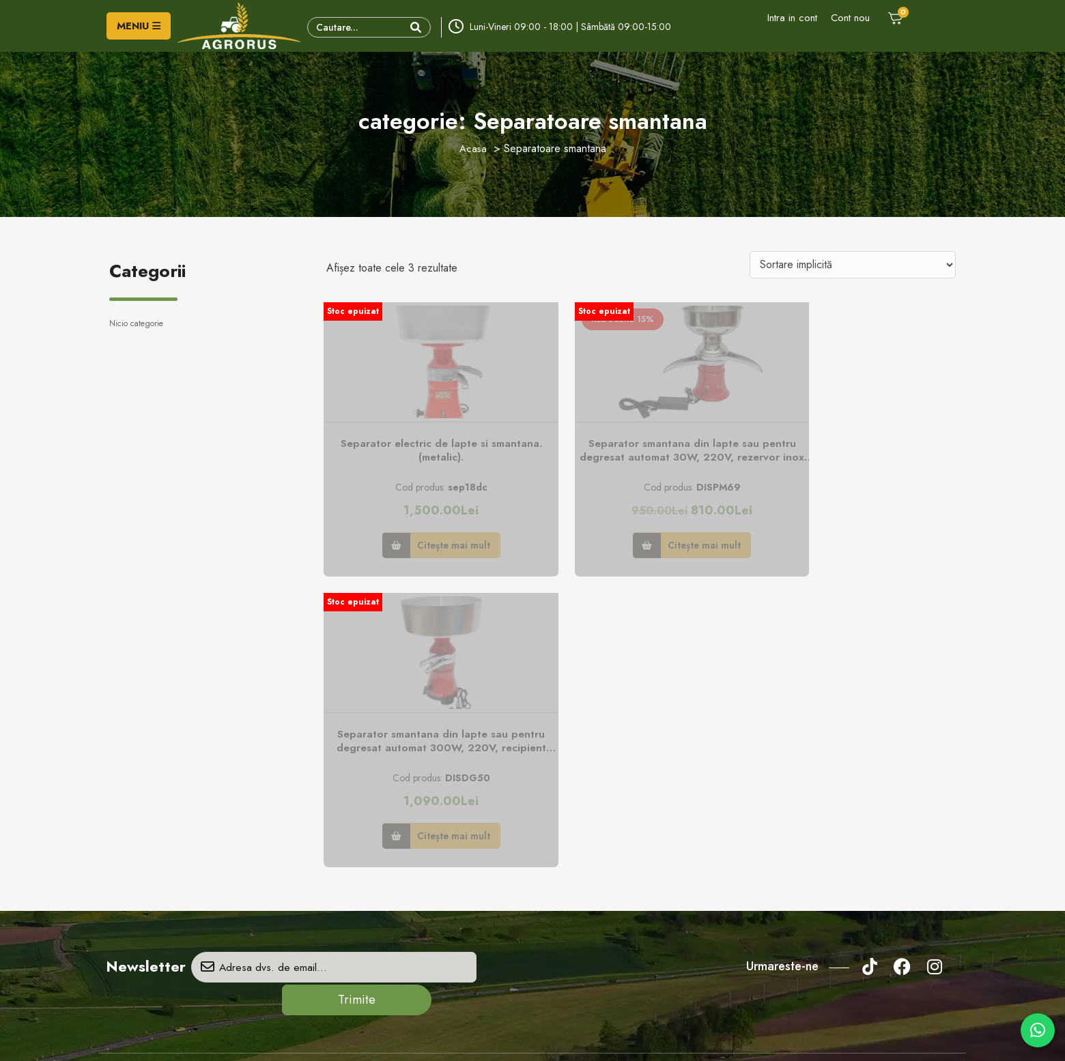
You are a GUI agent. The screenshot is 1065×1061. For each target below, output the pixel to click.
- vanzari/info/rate (191, 901)
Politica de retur (574, 901)
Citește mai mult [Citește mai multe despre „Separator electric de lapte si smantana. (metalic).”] (436, 546)
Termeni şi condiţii (579, 859)
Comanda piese (357, 880)
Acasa (473, 148)
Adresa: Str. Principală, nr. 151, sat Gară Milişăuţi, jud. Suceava (211, 846)
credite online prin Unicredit (598, 922)
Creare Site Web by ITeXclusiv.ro (673, 1038)
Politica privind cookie (586, 838)
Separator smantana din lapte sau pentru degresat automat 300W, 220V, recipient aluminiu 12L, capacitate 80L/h (858, 454)
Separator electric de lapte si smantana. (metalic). (424, 454)
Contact (341, 817)
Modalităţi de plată (579, 880)
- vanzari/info (180, 877)
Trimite (489, 682)
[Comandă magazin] (853, 264)
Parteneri (344, 859)
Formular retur (355, 838)
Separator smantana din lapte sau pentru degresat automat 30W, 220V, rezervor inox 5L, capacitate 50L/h (641, 454)
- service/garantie (189, 949)
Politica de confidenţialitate (596, 817)
